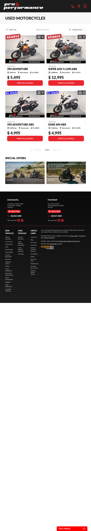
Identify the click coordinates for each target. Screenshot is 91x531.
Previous (35, 149)
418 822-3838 (14, 216)
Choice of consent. (49, 237)
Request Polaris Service (33, 272)
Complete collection (8, 290)
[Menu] (85, 6)
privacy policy (74, 236)
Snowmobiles (9, 252)
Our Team (34, 242)
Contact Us (34, 237)
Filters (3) (11, 29)
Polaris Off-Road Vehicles (9, 274)
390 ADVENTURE (17, 69)
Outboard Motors (8, 262)
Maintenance (34, 263)
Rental (32, 256)
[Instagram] (22, 220)
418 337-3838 (55, 216)
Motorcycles (9, 244)
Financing (21, 254)
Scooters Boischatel (8, 255)
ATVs (6, 247)
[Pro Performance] (23, 6)
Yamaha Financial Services (33, 249)
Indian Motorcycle (8, 285)
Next (57, 149)
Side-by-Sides (9, 249)
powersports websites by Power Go (69, 241)
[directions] (79, 6)
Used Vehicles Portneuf (20, 249)
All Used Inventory (21, 238)
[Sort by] (77, 29)
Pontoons (8, 259)
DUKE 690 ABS (57, 124)
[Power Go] (60, 247)
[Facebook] (18, 220)
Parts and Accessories (34, 267)
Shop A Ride (53, 244)
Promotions (34, 254)
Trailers (7, 266)
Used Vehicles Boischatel (21, 243)
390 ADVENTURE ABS (20, 124)
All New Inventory (8, 238)
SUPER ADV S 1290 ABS (62, 69)
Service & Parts (33, 260)
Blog (32, 240)
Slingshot (8, 282)
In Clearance (9, 241)
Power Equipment (8, 270)
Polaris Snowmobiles (9, 278)
